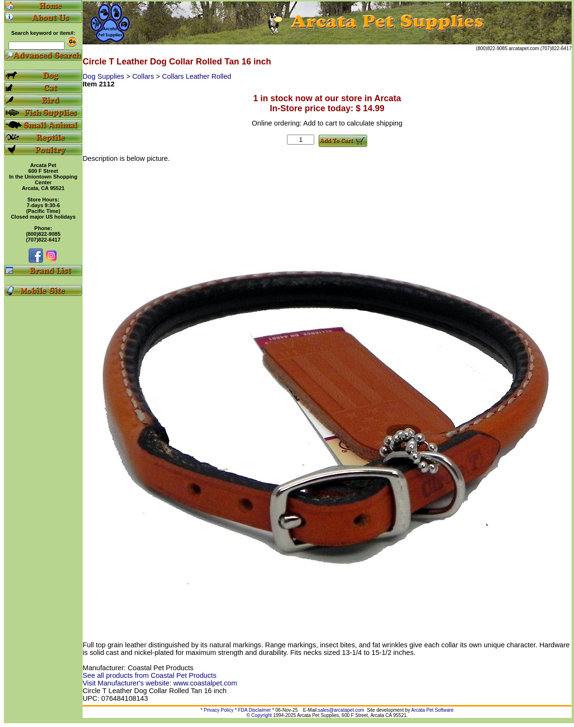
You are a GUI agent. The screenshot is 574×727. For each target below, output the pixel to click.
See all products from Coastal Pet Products (149, 675)
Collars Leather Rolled (196, 76)
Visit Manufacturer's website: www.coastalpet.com (160, 683)
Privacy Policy (219, 710)
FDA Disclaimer (254, 710)
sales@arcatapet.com (341, 710)
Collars (144, 76)
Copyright (261, 715)
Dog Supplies (104, 76)
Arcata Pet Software (432, 710)
